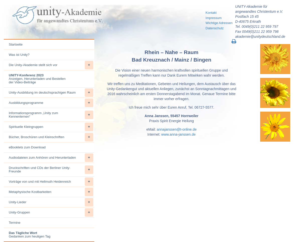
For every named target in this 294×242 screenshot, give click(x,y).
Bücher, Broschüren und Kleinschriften (51, 137)
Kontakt (210, 13)
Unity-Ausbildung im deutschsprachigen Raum (51, 92)
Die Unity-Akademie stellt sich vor (51, 65)
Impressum (213, 18)
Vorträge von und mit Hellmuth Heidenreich (51, 181)
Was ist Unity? (19, 55)
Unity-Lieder (51, 202)
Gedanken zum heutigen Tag (29, 234)
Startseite (16, 44)
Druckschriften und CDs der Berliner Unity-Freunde (51, 169)
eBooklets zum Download (27, 147)
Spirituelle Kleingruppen (51, 127)
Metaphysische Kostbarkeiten (51, 192)
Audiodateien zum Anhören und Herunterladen (51, 157)
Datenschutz (214, 28)
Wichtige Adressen (219, 23)
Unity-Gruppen (51, 212)
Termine (14, 222)
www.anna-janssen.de (178, 134)
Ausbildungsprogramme (51, 103)
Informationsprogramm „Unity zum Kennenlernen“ (51, 115)
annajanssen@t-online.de (177, 129)
